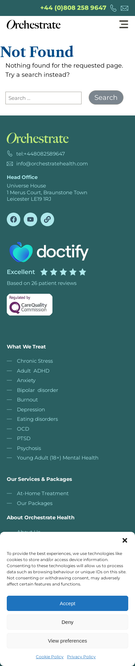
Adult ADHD (33, 370)
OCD (23, 429)
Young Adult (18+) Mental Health (57, 457)
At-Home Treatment (43, 493)
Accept (67, 603)
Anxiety (26, 380)
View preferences (67, 641)
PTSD (23, 438)
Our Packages (34, 503)
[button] (124, 540)
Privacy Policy (81, 656)
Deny (67, 622)
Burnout (27, 399)
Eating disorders (37, 419)
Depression (31, 409)
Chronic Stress (35, 361)
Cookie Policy (50, 656)
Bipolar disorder (37, 390)
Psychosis (29, 448)
